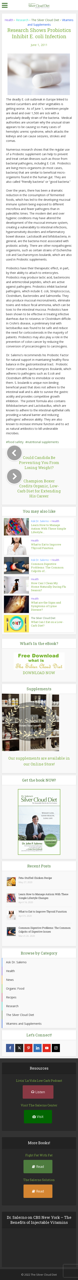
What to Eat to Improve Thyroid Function (46, 546)
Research (22, 20)
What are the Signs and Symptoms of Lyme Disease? (46, 606)
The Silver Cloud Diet (45, 20)
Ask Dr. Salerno (40, 521)
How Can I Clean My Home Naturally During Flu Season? (48, 586)
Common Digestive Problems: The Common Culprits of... (47, 567)
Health (9, 20)
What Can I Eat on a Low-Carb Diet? (47, 623)
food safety (16, 442)
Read (38, 1166)
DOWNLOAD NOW (39, 672)
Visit (37, 1116)
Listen (38, 1092)
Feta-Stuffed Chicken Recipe (35, 878)
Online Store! (43, 763)
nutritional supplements (43, 442)
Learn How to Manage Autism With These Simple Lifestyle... (48, 528)
